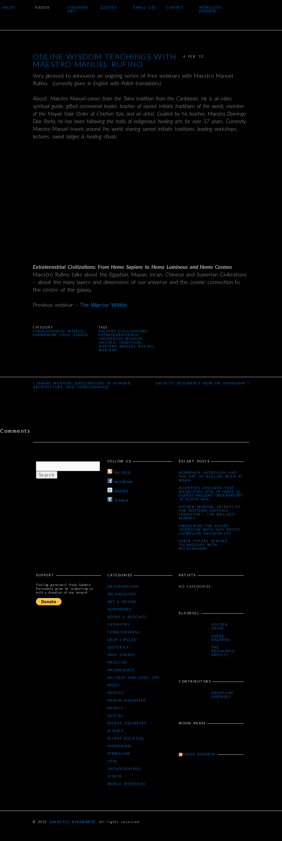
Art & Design (122, 602)
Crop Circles (121, 640)
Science (115, 731)
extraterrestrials (118, 335)
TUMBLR (118, 499)
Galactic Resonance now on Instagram (202, 382)
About (9, 7)
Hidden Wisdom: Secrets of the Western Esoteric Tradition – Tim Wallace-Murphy (210, 512)
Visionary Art (78, 9)
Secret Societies (125, 738)
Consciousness (49, 331)
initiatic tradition (119, 342)
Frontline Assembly (223, 694)
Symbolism (118, 753)
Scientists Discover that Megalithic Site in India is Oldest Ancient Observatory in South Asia (211, 493)
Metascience (121, 670)
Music (113, 685)
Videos (42, 7)
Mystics (76, 331)
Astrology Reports (210, 9)
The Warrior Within (103, 305)
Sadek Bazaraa (221, 638)
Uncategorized (124, 769)
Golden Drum (220, 626)
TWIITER (117, 490)
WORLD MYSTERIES (126, 784)
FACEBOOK (119, 481)
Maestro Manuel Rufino (125, 346)
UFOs (65, 335)
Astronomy (119, 609)
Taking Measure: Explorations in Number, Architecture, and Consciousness (82, 384)
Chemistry (118, 624)
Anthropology (123, 586)
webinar (107, 350)
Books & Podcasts (127, 617)
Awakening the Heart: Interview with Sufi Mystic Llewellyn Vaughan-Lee (210, 529)
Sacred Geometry (126, 723)
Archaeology (122, 594)
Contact (175, 7)
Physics (115, 708)
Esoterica (118, 647)
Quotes (108, 7)
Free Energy (121, 655)
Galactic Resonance (72, 822)
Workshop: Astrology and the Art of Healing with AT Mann (210, 476)
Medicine (117, 662)
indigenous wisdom (120, 339)
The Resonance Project (223, 651)
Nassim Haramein (126, 700)
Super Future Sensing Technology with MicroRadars (203, 544)
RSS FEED (118, 472)
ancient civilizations (122, 331)
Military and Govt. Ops (133, 677)
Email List (144, 7)
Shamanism (45, 335)
